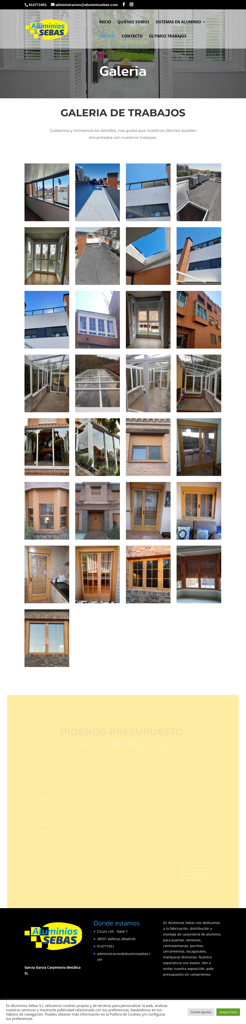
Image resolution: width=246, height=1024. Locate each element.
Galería (107, 36)
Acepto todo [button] (228, 1012)
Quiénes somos (133, 22)
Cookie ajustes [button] (201, 1012)
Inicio (105, 22)
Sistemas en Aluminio (178, 22)
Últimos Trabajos (167, 36)
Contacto (132, 36)
